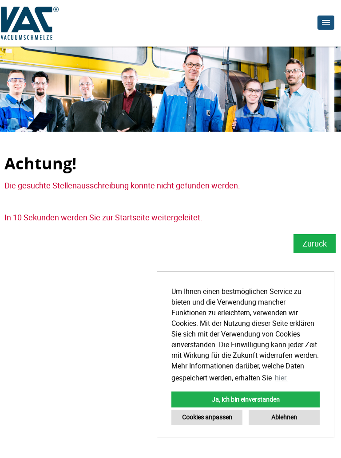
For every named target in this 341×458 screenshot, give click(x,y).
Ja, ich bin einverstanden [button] (246, 399)
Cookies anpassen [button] (207, 417)
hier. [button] (281, 378)
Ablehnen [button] (284, 417)
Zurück (314, 243)
